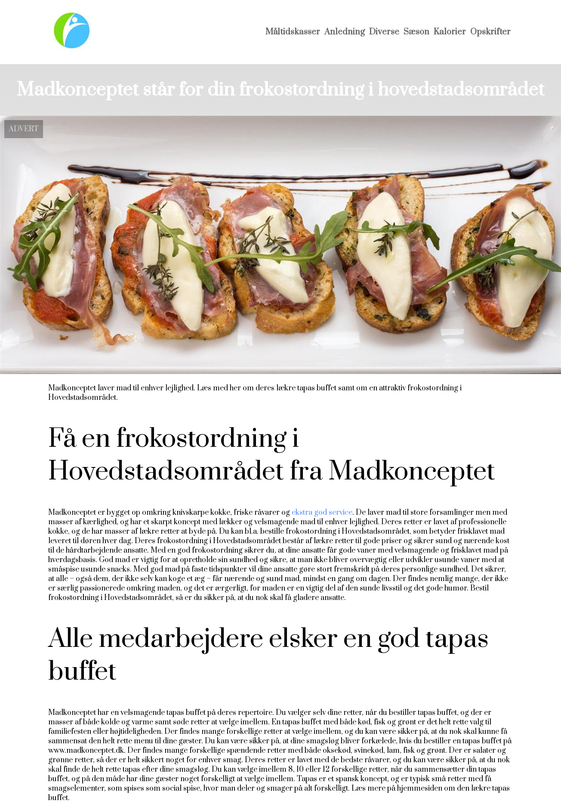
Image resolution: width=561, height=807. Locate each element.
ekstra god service (322, 512)
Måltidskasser (292, 32)
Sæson (416, 32)
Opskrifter (490, 32)
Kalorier (450, 32)
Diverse (384, 32)
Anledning (344, 32)
